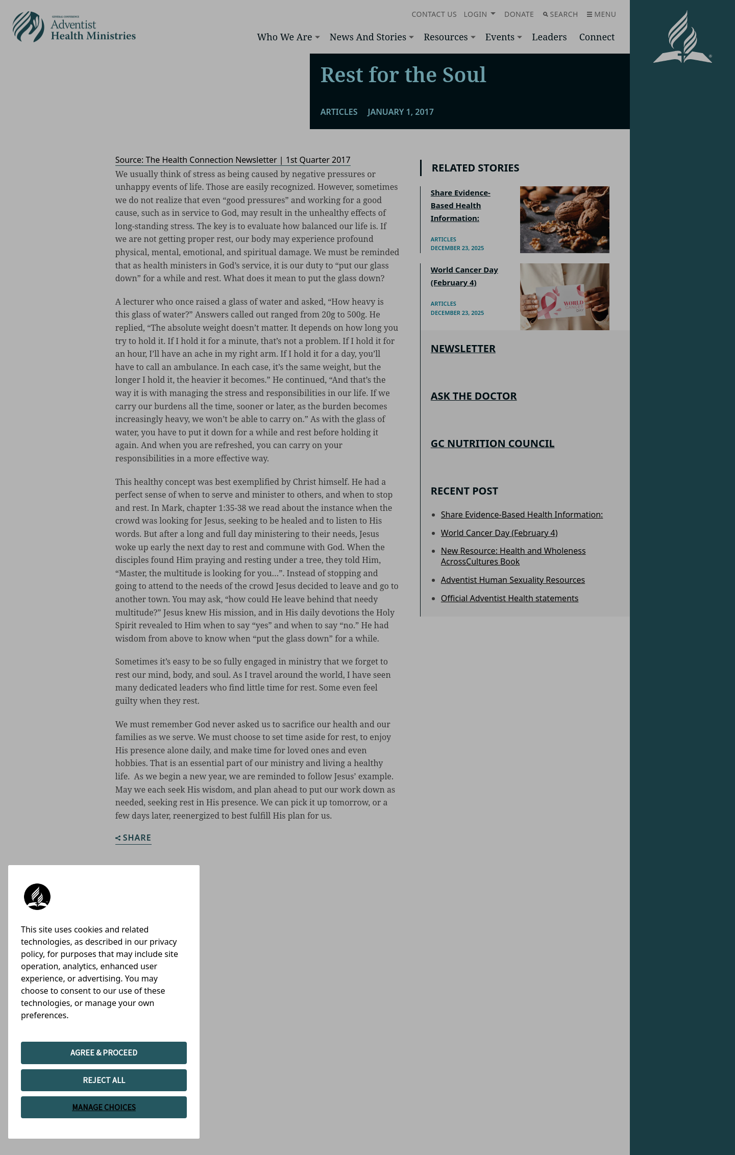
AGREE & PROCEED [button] (103, 1052)
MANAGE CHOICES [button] (104, 1107)
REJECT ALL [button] (104, 1080)
